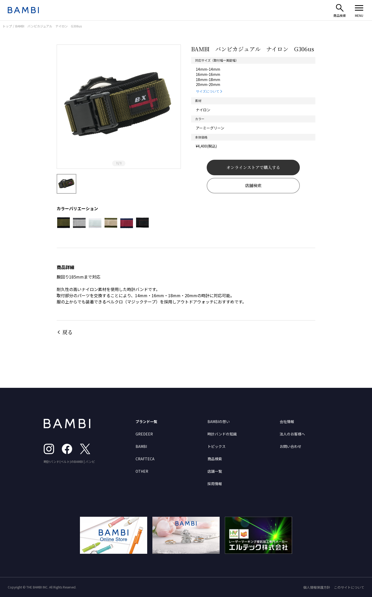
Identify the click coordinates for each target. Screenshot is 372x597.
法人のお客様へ (292, 433)
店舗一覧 (214, 471)
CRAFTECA (145, 458)
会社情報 (287, 421)
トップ (7, 26)
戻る (67, 332)
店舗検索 (253, 185)
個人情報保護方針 (316, 587)
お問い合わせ (290, 446)
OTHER (142, 471)
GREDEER (144, 433)
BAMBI (141, 446)
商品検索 (214, 458)
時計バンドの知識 (222, 433)
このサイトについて (349, 587)
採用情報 (214, 483)
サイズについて (207, 91)
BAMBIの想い (218, 421)
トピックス (216, 446)
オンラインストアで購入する (253, 167)
